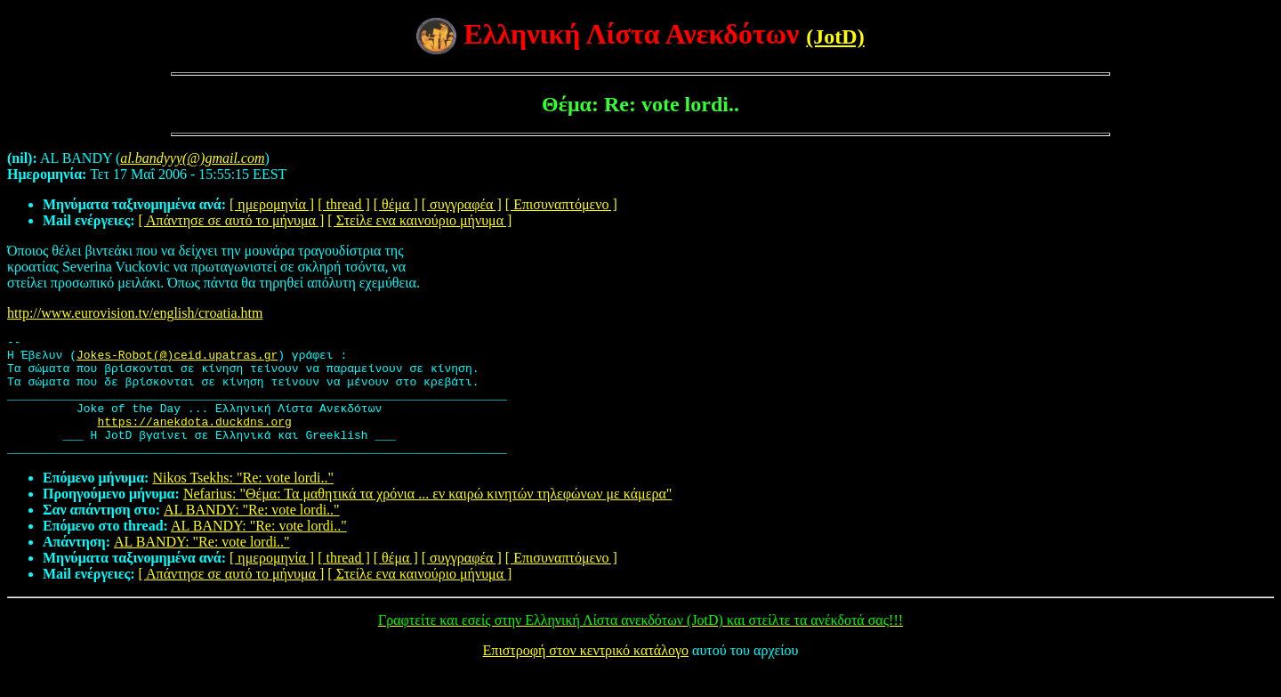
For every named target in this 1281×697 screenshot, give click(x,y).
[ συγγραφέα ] (462, 204)
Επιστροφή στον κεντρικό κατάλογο (586, 674)
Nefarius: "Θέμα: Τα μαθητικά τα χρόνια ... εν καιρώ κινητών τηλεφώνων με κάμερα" (427, 517)
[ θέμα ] (396, 204)
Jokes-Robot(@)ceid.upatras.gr (177, 360)
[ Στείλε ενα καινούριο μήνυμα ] (419, 220)
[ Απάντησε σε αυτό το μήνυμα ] (232, 220)
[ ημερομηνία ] (272, 204)
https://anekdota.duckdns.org (194, 440)
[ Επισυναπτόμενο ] (561, 204)
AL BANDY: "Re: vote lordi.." (252, 533)
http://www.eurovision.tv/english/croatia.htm (134, 312)
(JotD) (835, 36)
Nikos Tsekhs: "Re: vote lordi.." (243, 501)
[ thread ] (344, 204)
